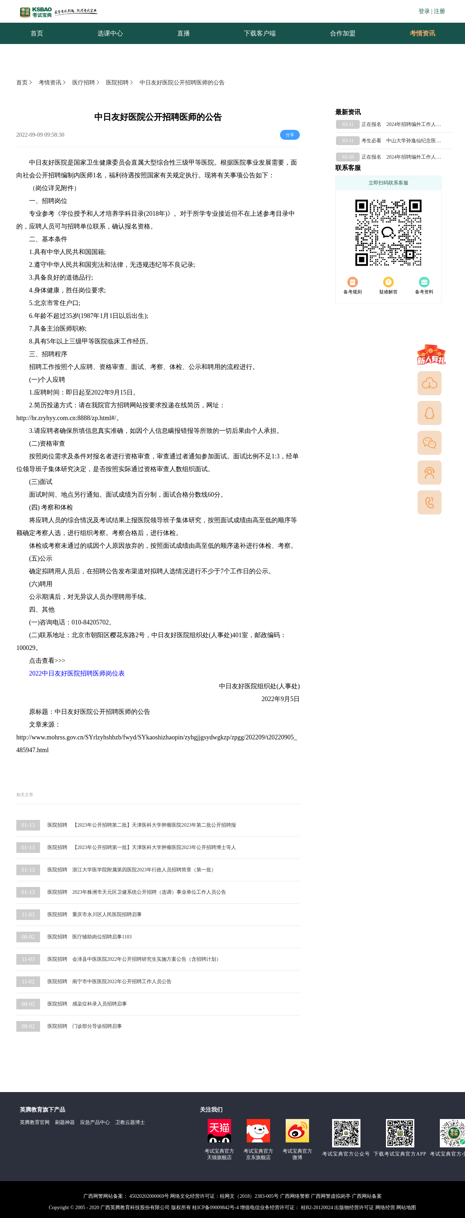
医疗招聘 (86, 82)
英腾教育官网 (35, 1122)
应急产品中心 (95, 1122)
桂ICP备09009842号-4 (215, 1207)
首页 (24, 82)
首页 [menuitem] (36, 33)
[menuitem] (422, 33)
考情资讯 (417, 33)
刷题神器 (65, 1122)
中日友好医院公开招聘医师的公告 (182, 82)
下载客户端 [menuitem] (260, 33)
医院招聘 (120, 82)
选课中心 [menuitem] (110, 33)
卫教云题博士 (130, 1122)
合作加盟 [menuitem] (342, 33)
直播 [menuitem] (183, 33)
